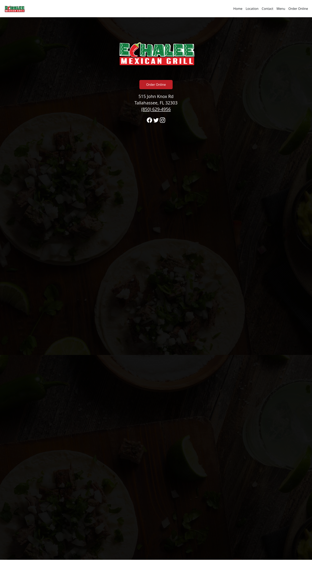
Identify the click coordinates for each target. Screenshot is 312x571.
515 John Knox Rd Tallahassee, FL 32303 (156, 102)
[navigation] (156, 8)
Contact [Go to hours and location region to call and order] (267, 8)
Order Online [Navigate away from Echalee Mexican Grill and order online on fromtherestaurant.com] (298, 8)
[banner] (156, 288)
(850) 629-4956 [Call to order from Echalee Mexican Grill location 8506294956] (156, 109)
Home (238, 8)
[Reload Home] (14, 9)
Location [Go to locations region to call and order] (252, 8)
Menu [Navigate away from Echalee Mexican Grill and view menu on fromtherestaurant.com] (281, 8)
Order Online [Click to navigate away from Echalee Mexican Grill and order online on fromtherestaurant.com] (156, 84)
